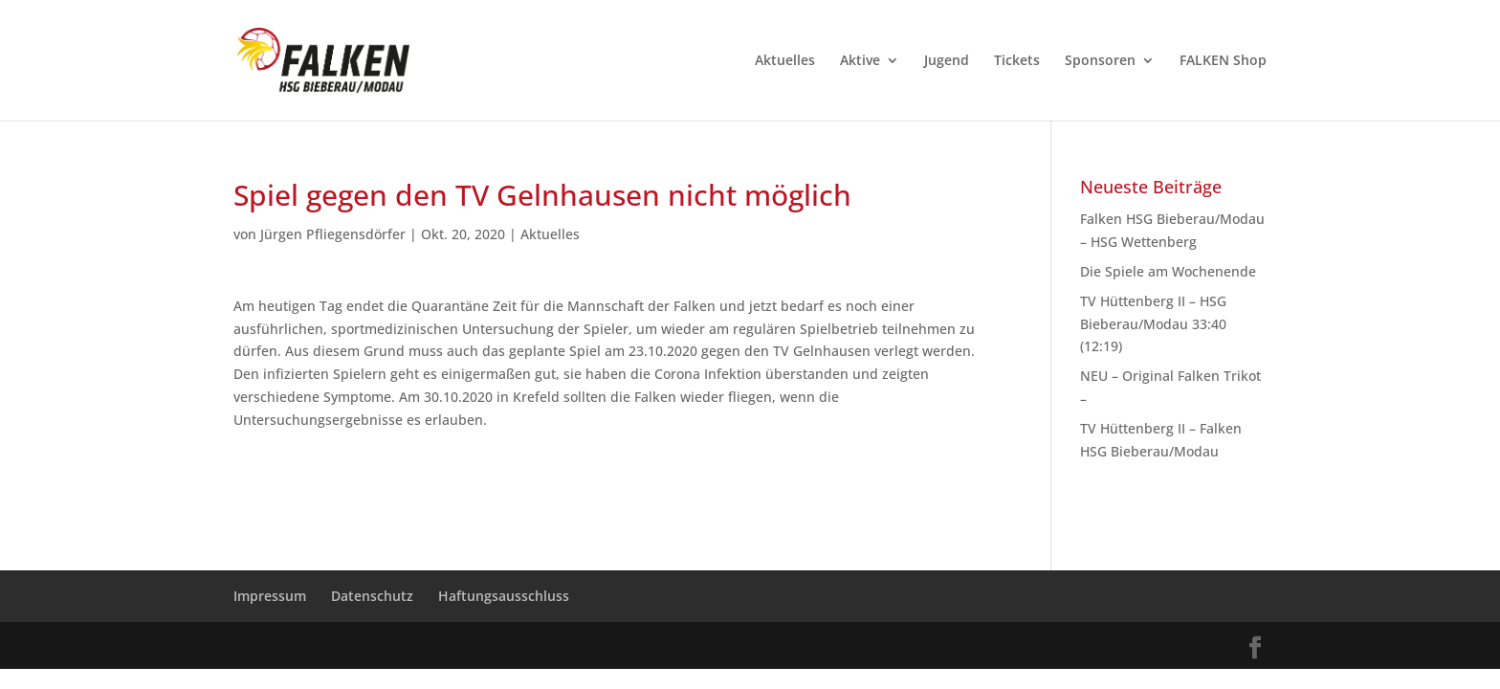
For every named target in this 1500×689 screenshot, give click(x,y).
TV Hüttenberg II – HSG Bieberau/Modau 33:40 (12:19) (1153, 324)
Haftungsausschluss (503, 596)
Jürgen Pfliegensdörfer (333, 234)
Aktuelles (785, 61)
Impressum (269, 596)
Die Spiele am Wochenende (1168, 271)
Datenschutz (372, 596)
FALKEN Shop (1223, 61)
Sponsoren (1100, 61)
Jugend (946, 61)
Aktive (860, 61)
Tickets (1017, 61)
